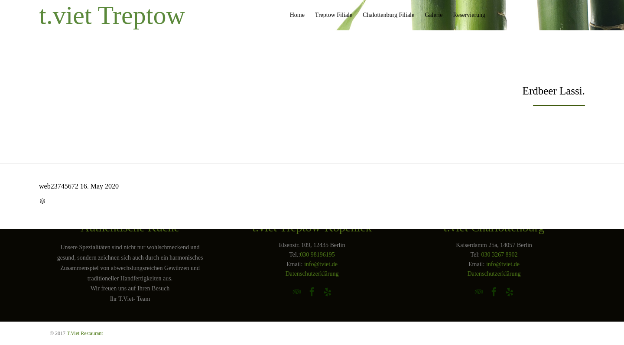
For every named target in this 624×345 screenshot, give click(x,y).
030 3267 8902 (499, 254)
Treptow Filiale (333, 15)
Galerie (433, 15)
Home (297, 15)
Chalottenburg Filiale (388, 15)
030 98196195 (317, 254)
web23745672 (58, 186)
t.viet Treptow (112, 15)
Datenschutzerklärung (312, 273)
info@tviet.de (321, 264)
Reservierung (469, 15)
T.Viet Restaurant (85, 333)
